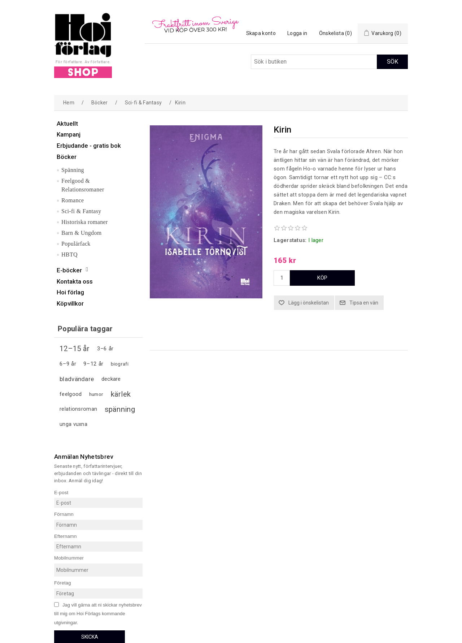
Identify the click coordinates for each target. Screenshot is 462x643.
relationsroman (78, 409)
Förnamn (64, 514)
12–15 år (75, 348)
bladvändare (77, 379)
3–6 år (105, 348)
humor (96, 394)
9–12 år (93, 364)
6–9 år (68, 364)
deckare (111, 379)
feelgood (71, 394)
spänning (120, 409)
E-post (61, 492)
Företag (62, 583)
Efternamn (65, 536)
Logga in (297, 33)
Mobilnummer (69, 558)
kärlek (121, 394)
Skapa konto (261, 33)
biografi (119, 364)
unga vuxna (73, 424)
